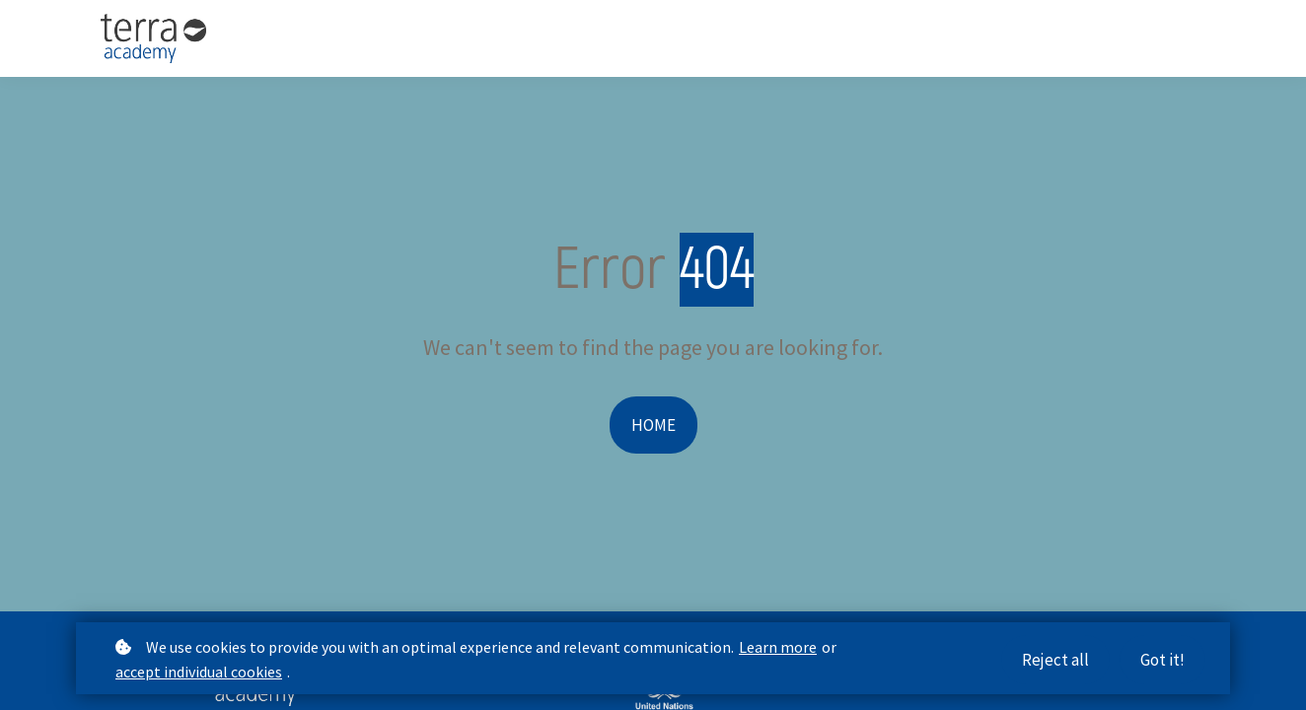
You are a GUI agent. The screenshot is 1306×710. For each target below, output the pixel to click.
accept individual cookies (198, 672)
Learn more (778, 648)
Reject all (1055, 661)
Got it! (1162, 661)
